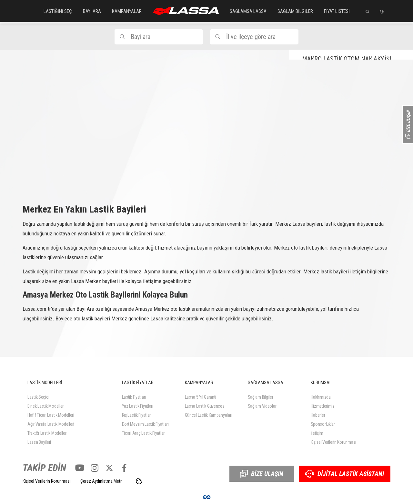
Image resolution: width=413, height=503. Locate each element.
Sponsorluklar (323, 424)
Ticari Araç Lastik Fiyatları (144, 433)
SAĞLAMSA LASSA (248, 11)
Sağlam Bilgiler (260, 397)
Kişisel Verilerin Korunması (333, 442)
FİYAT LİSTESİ (337, 11)
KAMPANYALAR (127, 11)
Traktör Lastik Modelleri (47, 433)
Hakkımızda (321, 397)
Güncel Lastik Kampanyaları (208, 415)
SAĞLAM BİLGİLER (295, 11)
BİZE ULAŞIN (261, 474)
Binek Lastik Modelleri (46, 406)
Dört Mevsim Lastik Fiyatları (145, 424)
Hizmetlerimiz (323, 406)
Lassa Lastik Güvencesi (205, 406)
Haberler (318, 415)
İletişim (317, 433)
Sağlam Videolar (262, 406)
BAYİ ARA (92, 11)
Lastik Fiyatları (134, 397)
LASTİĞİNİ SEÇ (58, 11)
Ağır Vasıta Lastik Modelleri (50, 424)
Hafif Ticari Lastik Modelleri (50, 415)
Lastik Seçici (38, 397)
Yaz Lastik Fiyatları (137, 406)
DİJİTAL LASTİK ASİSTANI (344, 474)
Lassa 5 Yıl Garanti (201, 397)
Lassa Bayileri (39, 442)
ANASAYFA (186, 11)
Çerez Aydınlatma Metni (102, 481)
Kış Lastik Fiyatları (137, 415)
